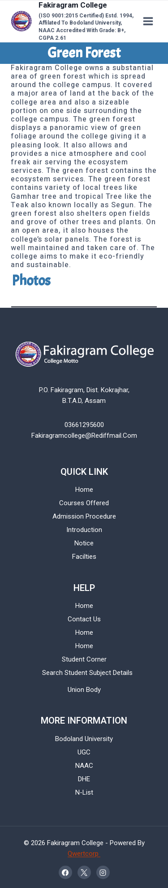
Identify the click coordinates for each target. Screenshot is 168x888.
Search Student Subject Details (87, 673)
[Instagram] (103, 872)
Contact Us (84, 619)
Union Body (84, 690)
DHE (84, 779)
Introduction (84, 530)
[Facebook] (65, 872)
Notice (84, 543)
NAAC (84, 766)
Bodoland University (84, 739)
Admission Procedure (84, 516)
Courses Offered (84, 503)
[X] (84, 872)
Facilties (84, 557)
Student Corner (84, 659)
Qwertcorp (84, 854)
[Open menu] (147, 21)
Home (84, 490)
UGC (84, 752)
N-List (84, 792)
